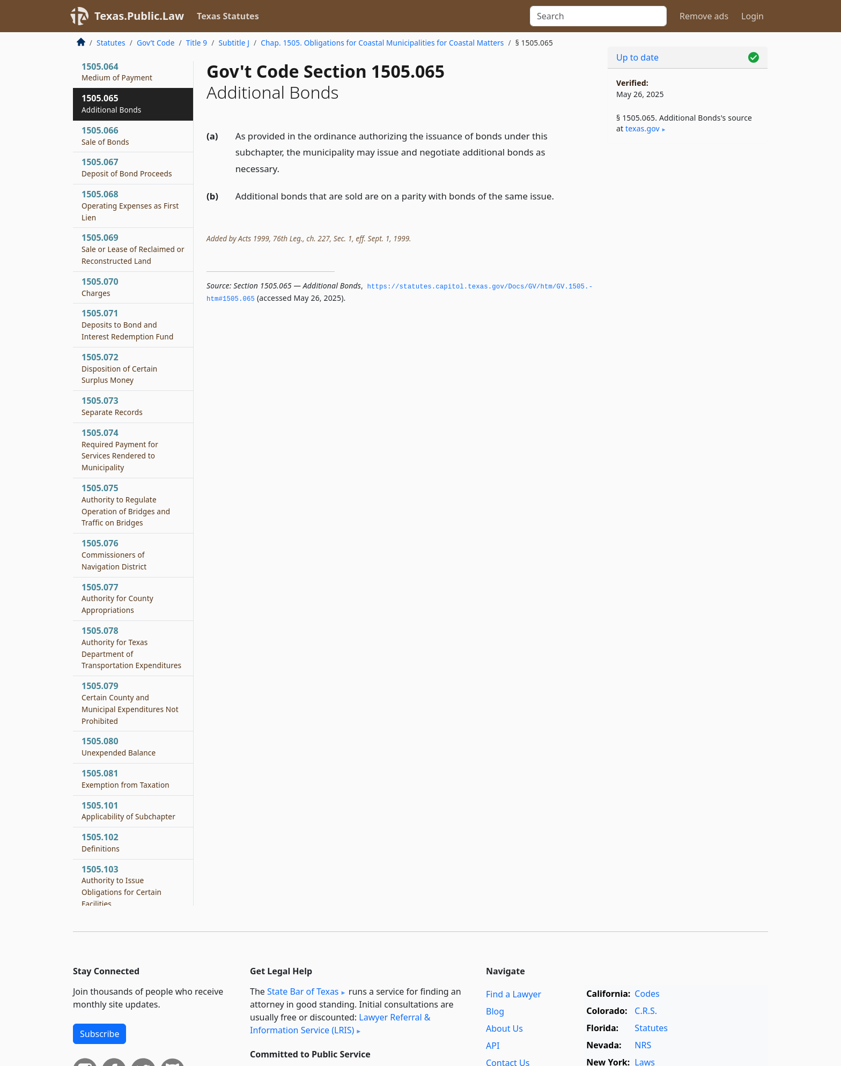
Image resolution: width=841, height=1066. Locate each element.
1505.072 (119, 368)
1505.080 (119, 746)
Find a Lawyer (513, 994)
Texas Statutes (228, 16)
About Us (504, 1028)
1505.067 (127, 167)
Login (752, 16)
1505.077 (117, 598)
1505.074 (120, 449)
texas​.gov (642, 128)
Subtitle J (233, 43)
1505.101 (128, 811)
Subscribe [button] (99, 1034)
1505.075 (126, 505)
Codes (647, 994)
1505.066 (105, 135)
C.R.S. (646, 1011)
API (492, 1046)
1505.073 (112, 406)
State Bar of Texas (303, 991)
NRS (643, 1045)
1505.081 (125, 778)
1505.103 (121, 886)
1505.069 (133, 249)
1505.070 (100, 287)
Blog (495, 1011)
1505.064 (117, 72)
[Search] (598, 16)
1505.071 (127, 324)
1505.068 (130, 205)
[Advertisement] (687, 319)
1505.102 (101, 842)
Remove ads (704, 16)
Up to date (637, 57)
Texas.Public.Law (139, 16)
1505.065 (112, 103)
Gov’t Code (156, 43)
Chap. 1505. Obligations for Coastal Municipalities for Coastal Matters (382, 43)
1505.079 (130, 703)
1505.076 (114, 554)
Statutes (111, 43)
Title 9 (197, 43)
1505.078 (131, 647)
